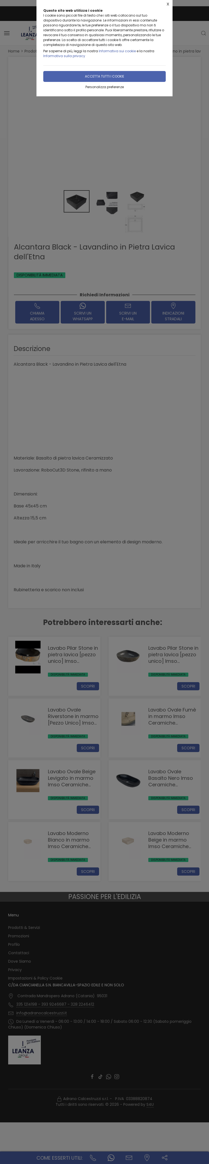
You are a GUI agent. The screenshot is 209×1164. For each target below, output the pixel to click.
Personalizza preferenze (104, 87)
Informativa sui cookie (117, 51)
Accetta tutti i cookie (104, 76)
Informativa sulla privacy (64, 56)
